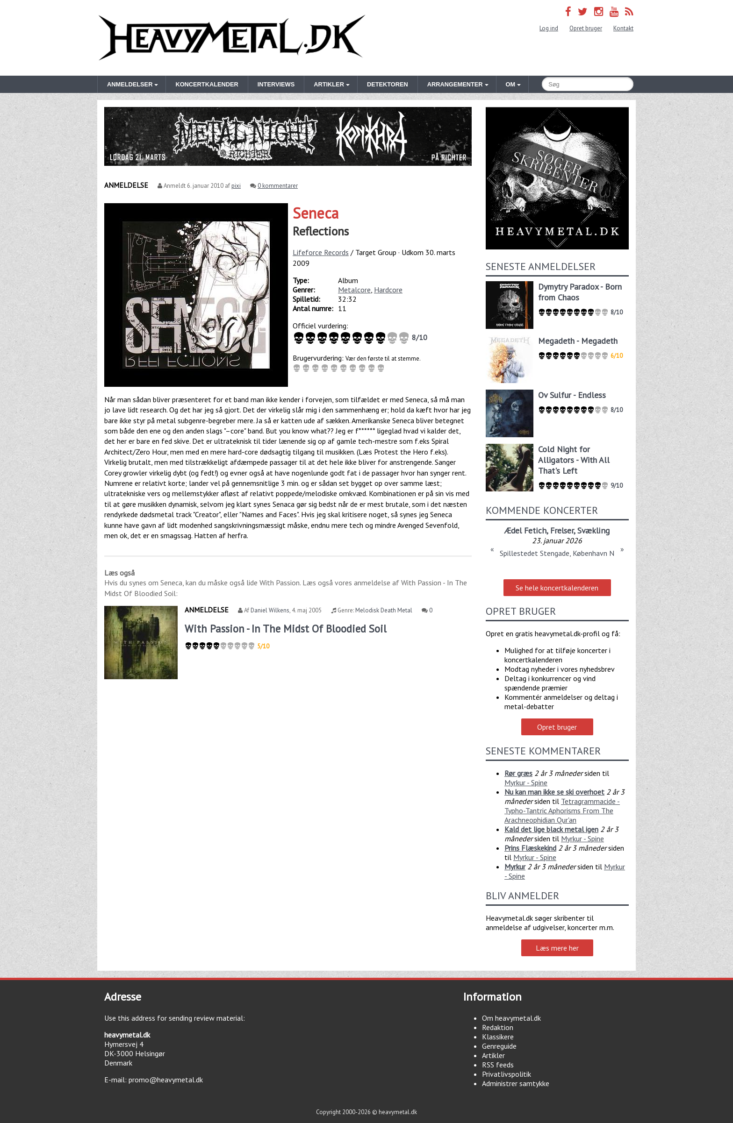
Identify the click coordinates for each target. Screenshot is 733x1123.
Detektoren (387, 84)
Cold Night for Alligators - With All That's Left (574, 460)
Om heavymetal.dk (511, 1018)
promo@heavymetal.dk (166, 1079)
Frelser (562, 530)
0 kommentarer (278, 186)
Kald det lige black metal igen (551, 829)
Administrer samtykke (515, 1083)
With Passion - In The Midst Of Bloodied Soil (286, 628)
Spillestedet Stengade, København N (557, 553)
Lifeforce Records (321, 252)
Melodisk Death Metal (383, 610)
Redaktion (497, 1027)
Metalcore (354, 289)
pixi (236, 186)
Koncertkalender (206, 84)
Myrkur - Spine (525, 782)
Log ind (548, 28)
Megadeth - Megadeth (578, 340)
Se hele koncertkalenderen (557, 587)
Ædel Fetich (525, 530)
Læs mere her (557, 947)
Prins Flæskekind (530, 848)
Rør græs (518, 773)
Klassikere (498, 1036)
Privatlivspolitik (506, 1074)
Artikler (493, 1055)
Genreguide (499, 1046)
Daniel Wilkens (270, 610)
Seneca (315, 213)
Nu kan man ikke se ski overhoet (554, 791)
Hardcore (388, 289)
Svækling (593, 530)
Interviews (276, 84)
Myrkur (514, 866)
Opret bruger (585, 28)
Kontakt (623, 28)
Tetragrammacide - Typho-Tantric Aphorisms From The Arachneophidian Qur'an (562, 810)
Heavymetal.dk (231, 38)
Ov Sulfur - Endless (572, 395)
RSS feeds (498, 1064)
